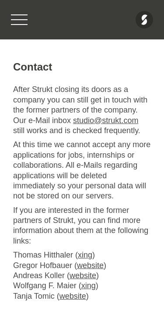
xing (85, 255)
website (90, 265)
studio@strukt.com (105, 120)
